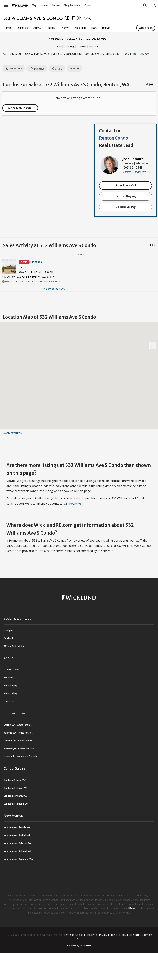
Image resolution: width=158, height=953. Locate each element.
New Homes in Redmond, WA (18, 858)
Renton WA (77, 18)
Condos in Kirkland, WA (15, 795)
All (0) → (150, 84)
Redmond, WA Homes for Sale (19, 748)
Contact (88, 5)
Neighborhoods (72, 5)
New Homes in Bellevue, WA (18, 843)
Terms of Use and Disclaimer (81, 934)
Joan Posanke (133, 159)
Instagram (9, 630)
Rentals (106, 27)
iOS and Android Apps (15, 646)
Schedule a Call (125, 185)
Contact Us (9, 701)
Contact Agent (146, 27)
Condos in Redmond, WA (16, 803)
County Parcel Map (12, 432)
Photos (51, 27)
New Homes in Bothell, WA (17, 835)
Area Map (80, 27)
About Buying (10, 685)
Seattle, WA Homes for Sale (18, 724)
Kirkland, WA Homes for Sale (18, 740)
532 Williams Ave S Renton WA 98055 (77, 39)
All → (152, 245)
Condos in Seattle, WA (15, 780)
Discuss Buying (125, 196)
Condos (56, 5)
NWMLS (136, 908)
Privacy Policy (107, 934)
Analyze (65, 27)
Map (34, 5)
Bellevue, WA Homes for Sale (18, 732)
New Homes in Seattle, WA (17, 827)
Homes (44, 5)
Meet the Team (11, 669)
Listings (22, 27)
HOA (93, 27)
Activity (37, 27)
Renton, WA (141, 54)
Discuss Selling (126, 207)
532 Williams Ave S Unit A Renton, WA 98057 (28, 277)
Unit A (22, 267)
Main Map (14, 68)
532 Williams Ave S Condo (33, 19)
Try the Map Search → (20, 108)
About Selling (10, 693)
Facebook (9, 638)
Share (57, 68)
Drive (74, 68)
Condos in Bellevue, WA (15, 788)
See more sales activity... (53, 288)
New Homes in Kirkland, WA (17, 851)
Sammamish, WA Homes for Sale (20, 756)
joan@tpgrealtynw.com (134, 171)
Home (7, 27)
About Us (8, 677)
